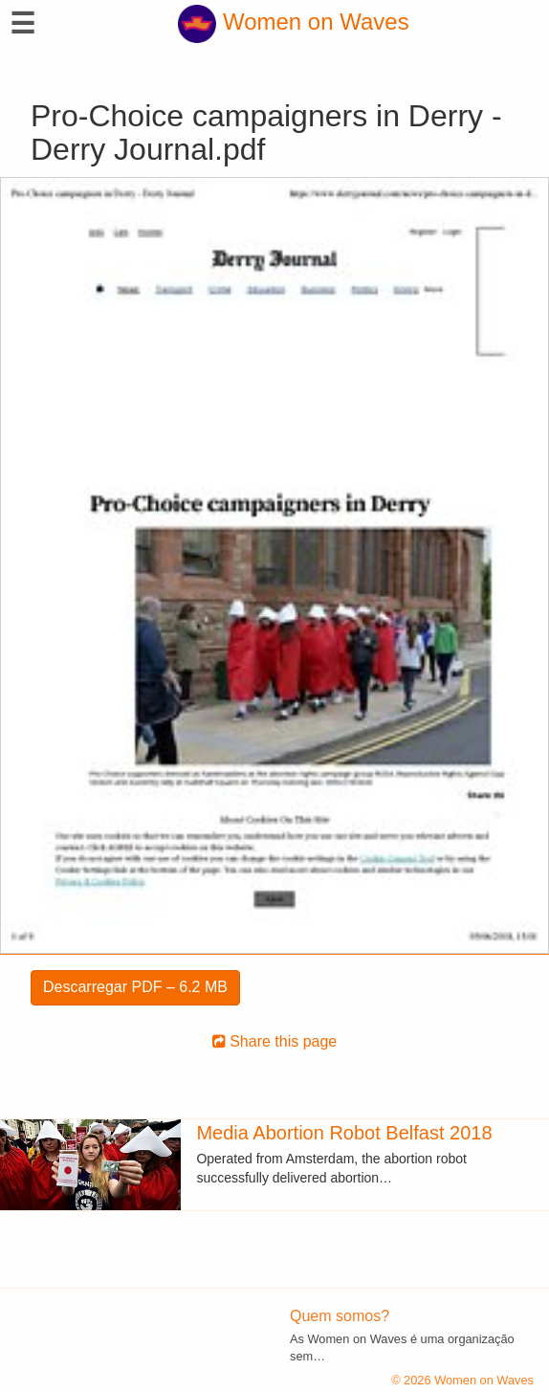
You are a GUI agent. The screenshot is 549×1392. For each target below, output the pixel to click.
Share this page (275, 1041)
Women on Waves (293, 21)
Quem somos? (339, 1316)
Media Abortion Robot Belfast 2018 (344, 1132)
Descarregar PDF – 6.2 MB (135, 987)
